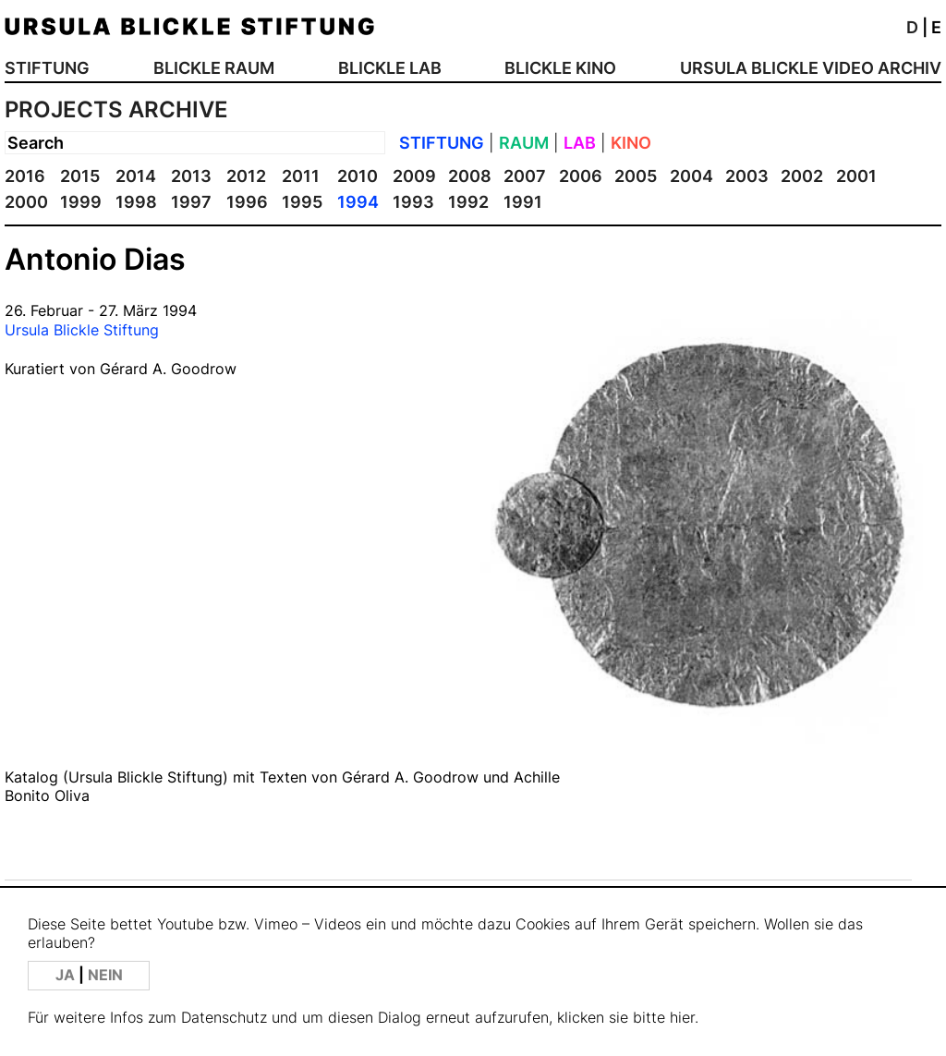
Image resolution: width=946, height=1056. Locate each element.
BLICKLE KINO (560, 68)
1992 (468, 202)
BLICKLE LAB (390, 68)
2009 (414, 176)
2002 (802, 176)
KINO (631, 142)
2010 (357, 176)
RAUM (524, 142)
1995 (302, 202)
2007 (524, 176)
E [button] (936, 27)
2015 (80, 176)
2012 (246, 176)
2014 (135, 176)
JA (67, 975)
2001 (856, 176)
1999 (81, 202)
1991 (522, 202)
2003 (747, 176)
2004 (691, 176)
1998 (136, 202)
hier (682, 1017)
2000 (26, 202)
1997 (191, 202)
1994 (358, 202)
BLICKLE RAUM (213, 68)
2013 (191, 176)
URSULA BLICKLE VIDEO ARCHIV (810, 68)
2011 (301, 176)
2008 (469, 176)
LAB (580, 142)
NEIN (105, 975)
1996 (247, 202)
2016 (25, 176)
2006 (580, 176)
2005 (635, 176)
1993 (413, 202)
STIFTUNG (47, 68)
